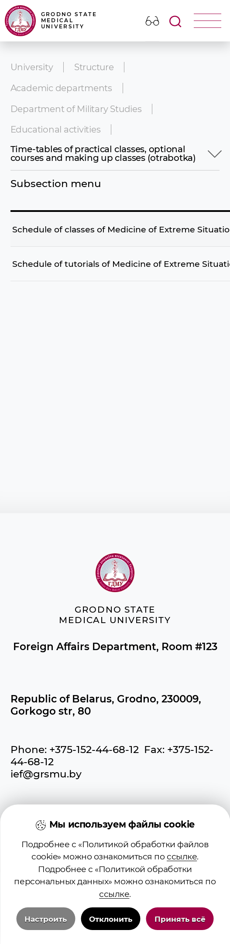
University (31, 67)
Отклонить (110, 928)
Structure (94, 67)
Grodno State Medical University (51, 20)
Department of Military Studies (76, 109)
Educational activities (55, 129)
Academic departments (61, 88)
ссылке (182, 867)
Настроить (45, 928)
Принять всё (180, 928)
